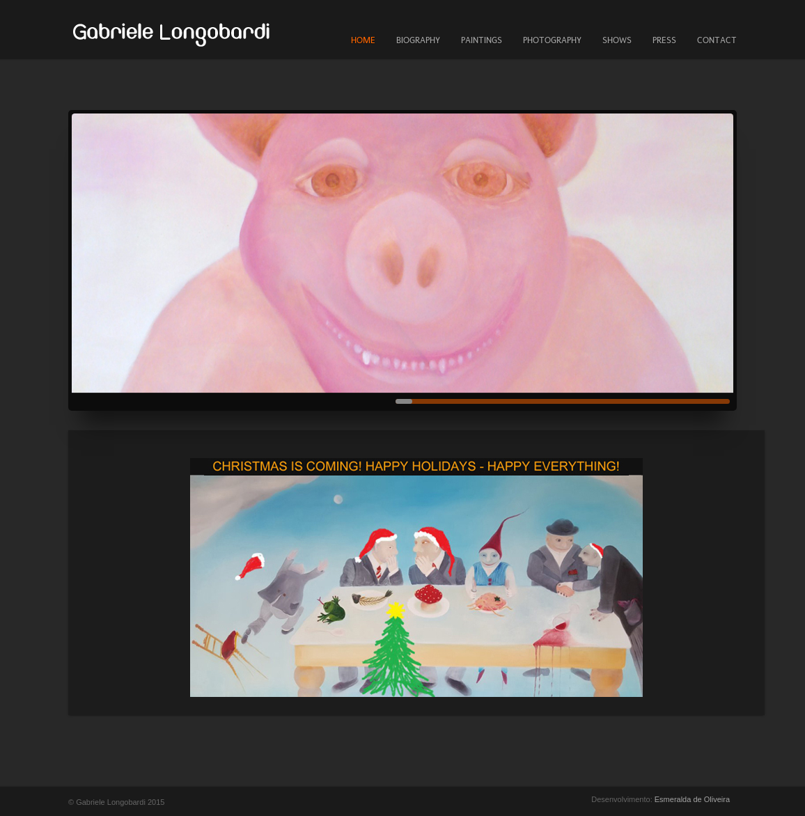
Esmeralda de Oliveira (692, 799)
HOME (363, 40)
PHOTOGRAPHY (552, 40)
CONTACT (717, 40)
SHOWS (617, 40)
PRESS (664, 40)
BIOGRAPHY (418, 40)
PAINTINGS (481, 40)
